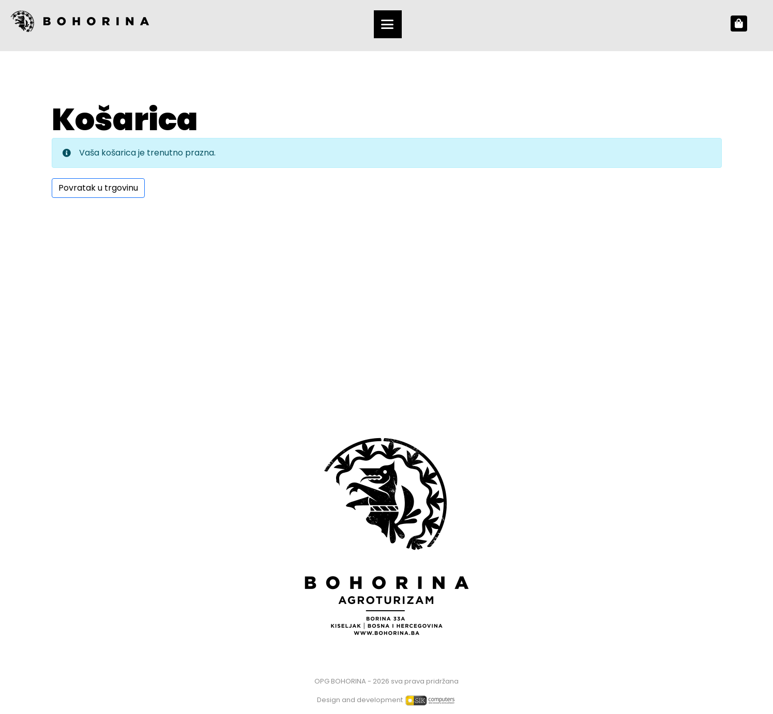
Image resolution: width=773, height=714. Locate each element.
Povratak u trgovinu (98, 188)
